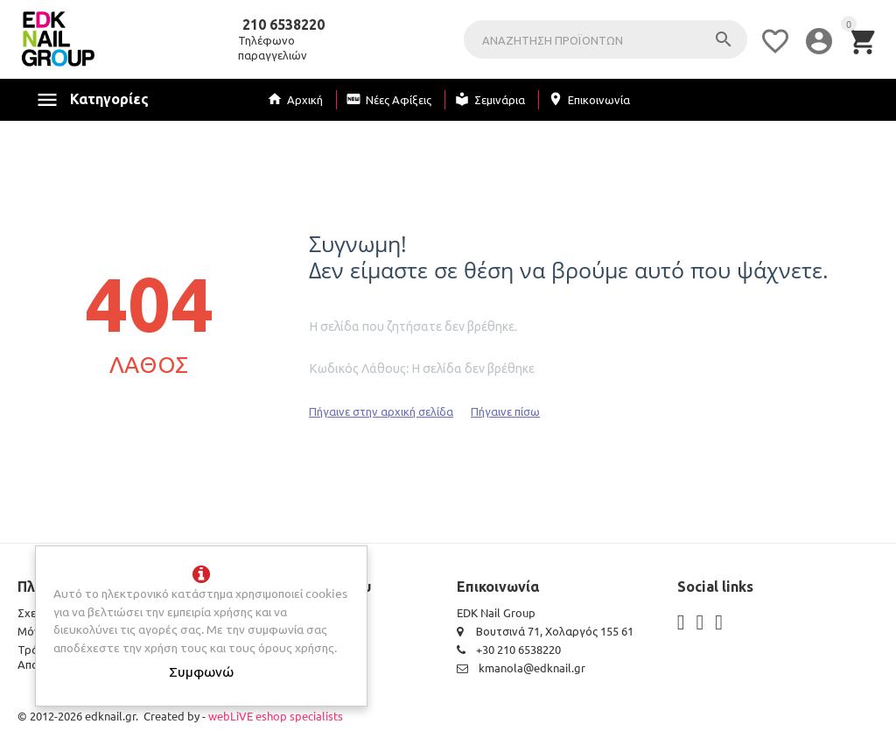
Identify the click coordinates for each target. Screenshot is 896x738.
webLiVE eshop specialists (275, 715)
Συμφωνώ (201, 670)
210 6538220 (283, 25)
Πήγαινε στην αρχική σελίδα (381, 411)
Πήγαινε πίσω (505, 411)
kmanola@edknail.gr (521, 667)
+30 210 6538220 (509, 649)
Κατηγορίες (109, 99)
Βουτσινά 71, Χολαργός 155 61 (545, 630)
